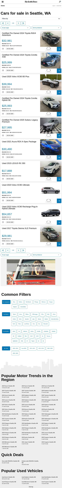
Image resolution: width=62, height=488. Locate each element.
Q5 (43, 341)
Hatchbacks (28, 302)
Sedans (20, 302)
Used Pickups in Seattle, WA (9, 482)
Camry (32, 331)
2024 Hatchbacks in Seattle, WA (10, 414)
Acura (54, 314)
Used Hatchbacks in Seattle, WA (50, 477)
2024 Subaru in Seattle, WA (29, 414)
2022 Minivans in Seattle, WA (9, 447)
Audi (48, 314)
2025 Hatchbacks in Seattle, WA (50, 428)
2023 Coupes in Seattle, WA (49, 438)
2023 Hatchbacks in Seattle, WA (30, 424)
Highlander (15, 341)
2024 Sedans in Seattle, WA (49, 391)
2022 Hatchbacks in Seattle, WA (30, 433)
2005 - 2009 (50, 348)
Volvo (42, 314)
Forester (53, 331)
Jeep (33, 319)
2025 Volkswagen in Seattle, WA (50, 419)
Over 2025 (24, 348)
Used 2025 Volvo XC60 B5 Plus (15, 77)
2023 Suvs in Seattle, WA (8, 386)
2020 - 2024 (15, 348)
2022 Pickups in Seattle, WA (9, 438)
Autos (3, 5)
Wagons (15, 306)
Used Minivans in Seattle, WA (29, 482)
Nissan (39, 319)
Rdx (26, 336)
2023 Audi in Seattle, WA (48, 410)
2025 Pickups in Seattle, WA (9, 433)
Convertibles (23, 306)
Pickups (36, 302)
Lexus (20, 314)
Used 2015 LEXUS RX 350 (13, 163)
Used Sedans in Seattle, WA (29, 477)
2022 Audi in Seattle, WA (28, 438)
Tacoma (48, 336)
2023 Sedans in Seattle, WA (29, 396)
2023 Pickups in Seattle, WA (29, 428)
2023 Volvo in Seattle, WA (8, 405)
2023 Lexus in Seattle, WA (8, 400)
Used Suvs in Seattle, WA (8, 477)
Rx (19, 331)
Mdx (22, 341)
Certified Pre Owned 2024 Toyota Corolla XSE (19, 56)
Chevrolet (45, 323)
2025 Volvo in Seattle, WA (8, 410)
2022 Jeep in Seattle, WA (28, 442)
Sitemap (31, 486)
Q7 (27, 341)
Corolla (38, 331)
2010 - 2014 (41, 348)
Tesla (19, 323)
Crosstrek (46, 331)
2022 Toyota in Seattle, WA (9, 419)
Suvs (14, 302)
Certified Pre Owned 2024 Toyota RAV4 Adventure (19, 34)
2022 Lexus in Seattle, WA (48, 433)
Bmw (20, 319)
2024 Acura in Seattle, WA (28, 410)
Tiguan (32, 341)
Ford (14, 323)
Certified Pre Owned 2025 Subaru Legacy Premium (20, 121)
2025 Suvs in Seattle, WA (48, 386)
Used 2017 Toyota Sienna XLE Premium (19, 228)
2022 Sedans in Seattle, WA (9, 428)
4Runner (25, 331)
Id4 (13, 336)
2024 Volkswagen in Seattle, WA (50, 414)
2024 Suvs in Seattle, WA (28, 386)
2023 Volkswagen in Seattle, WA (50, 400)
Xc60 (31, 336)
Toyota (14, 314)
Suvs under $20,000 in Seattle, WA (10, 461)
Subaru (27, 314)
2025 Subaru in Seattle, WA (48, 405)
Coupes (51, 302)
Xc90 (37, 336)
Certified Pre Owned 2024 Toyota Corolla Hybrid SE (19, 99)
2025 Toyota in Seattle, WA (28, 391)
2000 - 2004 (15, 353)
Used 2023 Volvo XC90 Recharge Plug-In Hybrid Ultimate (20, 208)
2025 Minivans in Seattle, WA (9, 442)
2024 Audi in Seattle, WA (28, 419)
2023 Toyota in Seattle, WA (48, 396)
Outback (19, 336)
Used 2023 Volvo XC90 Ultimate (16, 185)
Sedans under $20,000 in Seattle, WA (30, 462)
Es (38, 341)
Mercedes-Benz (54, 319)
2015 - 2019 (32, 348)
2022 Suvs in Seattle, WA (8, 396)
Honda (14, 319)
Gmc (34, 323)
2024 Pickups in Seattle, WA (9, 424)
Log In (53, 5)
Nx (42, 336)
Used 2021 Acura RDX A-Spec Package (19, 142)
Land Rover (26, 323)
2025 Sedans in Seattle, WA (29, 400)
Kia (39, 323)
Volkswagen (35, 314)
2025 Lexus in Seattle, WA (28, 405)
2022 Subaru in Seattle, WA (48, 424)
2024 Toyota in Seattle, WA (9, 391)
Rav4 (14, 331)
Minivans (44, 302)
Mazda (46, 319)
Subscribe (59, 5)
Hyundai (27, 319)
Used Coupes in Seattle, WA (49, 482)
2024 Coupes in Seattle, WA (49, 442)
